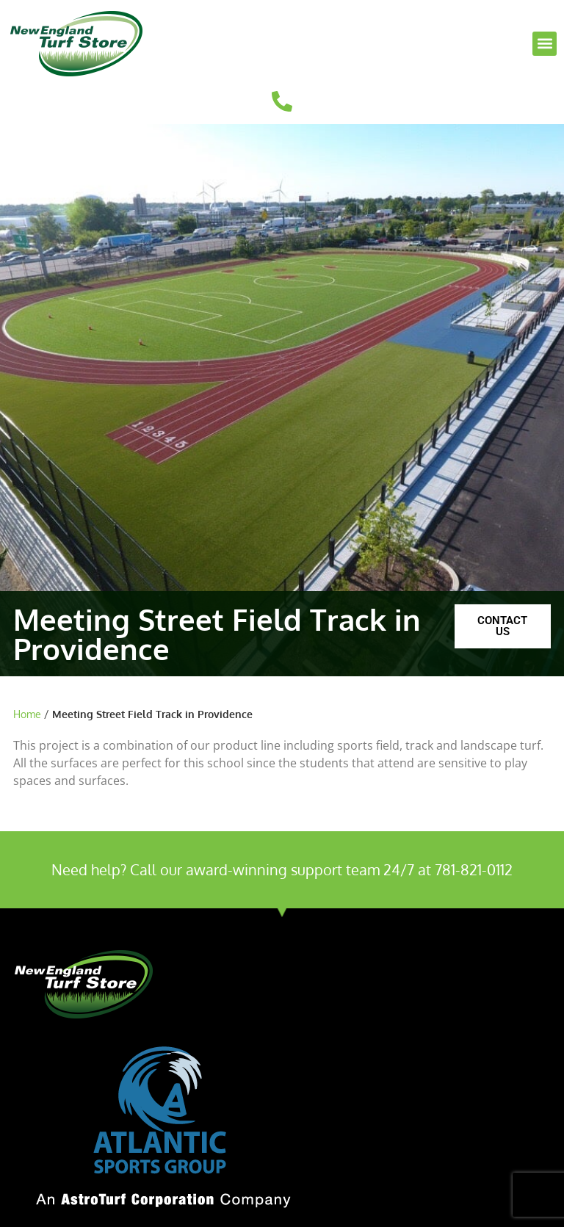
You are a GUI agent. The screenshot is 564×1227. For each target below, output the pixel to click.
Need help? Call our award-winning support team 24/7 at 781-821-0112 (282, 869)
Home (27, 714)
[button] (544, 44)
